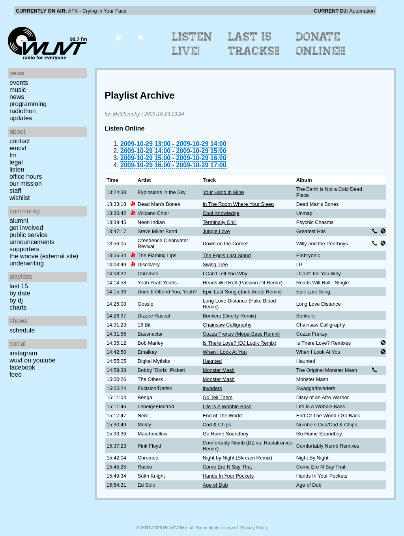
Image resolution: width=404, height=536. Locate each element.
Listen (16, 169)
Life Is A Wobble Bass (227, 406)
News (16, 96)
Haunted (212, 361)
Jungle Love (216, 231)
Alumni (18, 220)
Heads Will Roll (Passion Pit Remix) (243, 283)
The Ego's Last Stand (227, 255)
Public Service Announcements (31, 238)
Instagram (23, 353)
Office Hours (25, 176)
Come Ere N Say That (227, 467)
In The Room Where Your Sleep (238, 204)
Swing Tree (215, 264)
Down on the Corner (225, 244)
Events (18, 82)
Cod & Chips (217, 425)
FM (13, 155)
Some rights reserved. (217, 527)
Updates (20, 118)
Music (17, 89)
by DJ (16, 300)
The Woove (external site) (43, 256)
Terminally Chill (220, 222)
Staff (15, 190)
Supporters (24, 249)
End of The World (222, 415)
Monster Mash (219, 370)
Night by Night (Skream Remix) (237, 458)
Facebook (22, 367)
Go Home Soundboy (226, 434)
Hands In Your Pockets (228, 476)
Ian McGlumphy (122, 114)
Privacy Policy (254, 527)
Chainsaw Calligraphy (227, 325)
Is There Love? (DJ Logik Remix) (240, 343)
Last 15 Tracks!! (254, 44)
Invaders (212, 388)
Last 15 (18, 286)
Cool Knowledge (221, 213)
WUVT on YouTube (32, 360)
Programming (28, 104)
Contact (19, 141)
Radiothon (22, 111)
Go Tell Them (218, 397)
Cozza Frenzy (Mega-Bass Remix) (241, 334)
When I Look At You (225, 352)
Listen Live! (192, 44)
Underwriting (26, 263)
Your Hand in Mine (223, 192)
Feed (15, 374)
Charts (18, 307)
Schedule (22, 330)
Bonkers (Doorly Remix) (229, 316)
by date (19, 293)
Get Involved (26, 227)
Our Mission (25, 183)
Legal (16, 162)
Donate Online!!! (321, 44)
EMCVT (17, 148)
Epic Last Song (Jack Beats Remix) (242, 292)
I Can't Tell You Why (225, 273)
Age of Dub (215, 485)
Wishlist (19, 197)
